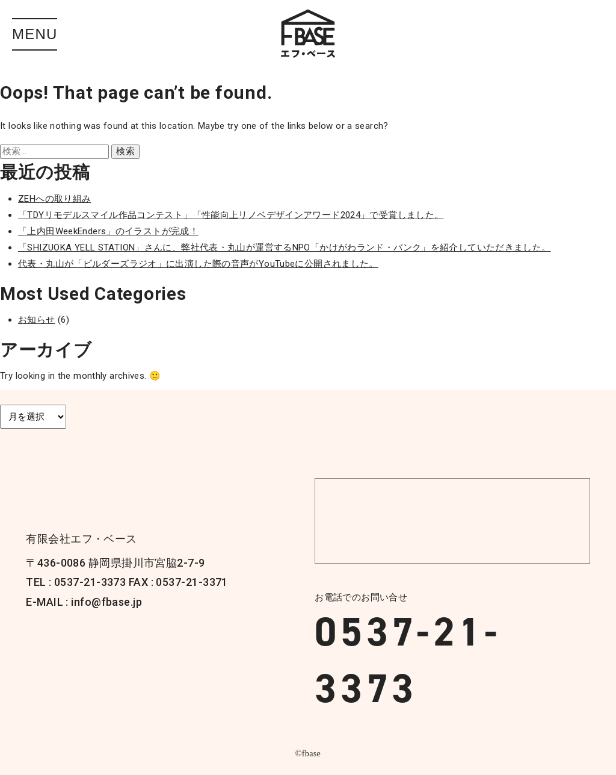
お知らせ (36, 319)
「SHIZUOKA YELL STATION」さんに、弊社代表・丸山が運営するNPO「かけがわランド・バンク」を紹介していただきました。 (284, 247)
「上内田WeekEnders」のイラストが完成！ (108, 231)
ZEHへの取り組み (54, 198)
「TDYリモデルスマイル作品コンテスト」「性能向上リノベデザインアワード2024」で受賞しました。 (230, 215)
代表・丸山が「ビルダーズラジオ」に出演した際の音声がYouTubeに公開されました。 (198, 263)
